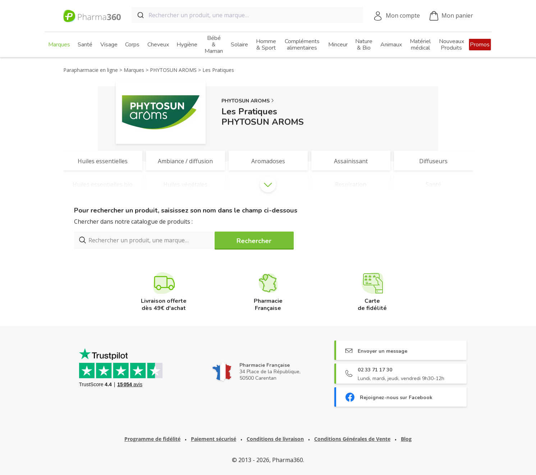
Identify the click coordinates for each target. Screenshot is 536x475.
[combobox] (247, 15)
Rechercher (254, 241)
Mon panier (451, 16)
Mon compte (403, 15)
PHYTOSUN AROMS (245, 100)
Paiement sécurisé (213, 438)
